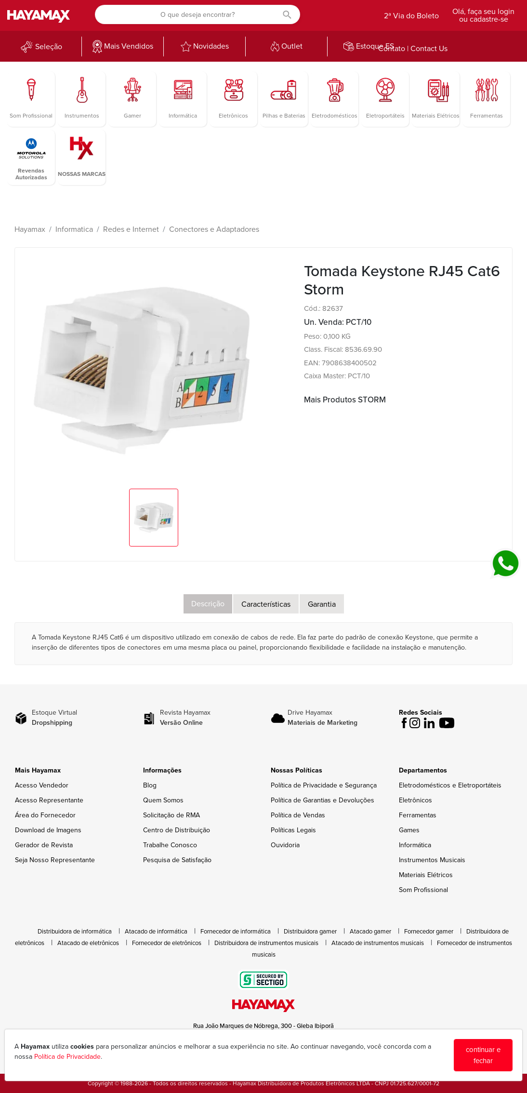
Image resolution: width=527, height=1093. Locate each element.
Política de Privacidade (67, 1057)
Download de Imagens (48, 830)
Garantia (322, 604)
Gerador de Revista (44, 845)
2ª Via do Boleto (411, 16)
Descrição (207, 604)
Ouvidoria (285, 845)
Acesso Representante (49, 800)
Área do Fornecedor (45, 815)
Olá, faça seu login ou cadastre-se (483, 15)
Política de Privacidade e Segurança (324, 785)
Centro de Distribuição (176, 830)
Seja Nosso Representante (55, 860)
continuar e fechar (483, 1055)
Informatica (74, 229)
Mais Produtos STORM (345, 400)
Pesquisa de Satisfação (177, 860)
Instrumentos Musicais (432, 860)
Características (265, 604)
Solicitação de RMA (171, 815)
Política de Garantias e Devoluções (322, 800)
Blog (150, 785)
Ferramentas (417, 815)
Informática (415, 845)
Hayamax (29, 229)
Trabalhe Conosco (170, 845)
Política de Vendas (298, 815)
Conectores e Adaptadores (214, 229)
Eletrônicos (415, 800)
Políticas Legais (293, 830)
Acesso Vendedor (41, 785)
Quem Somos (163, 800)
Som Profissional (423, 890)
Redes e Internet (131, 229)
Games (409, 830)
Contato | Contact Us (413, 48)
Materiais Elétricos (426, 875)
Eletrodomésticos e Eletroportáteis (450, 785)
